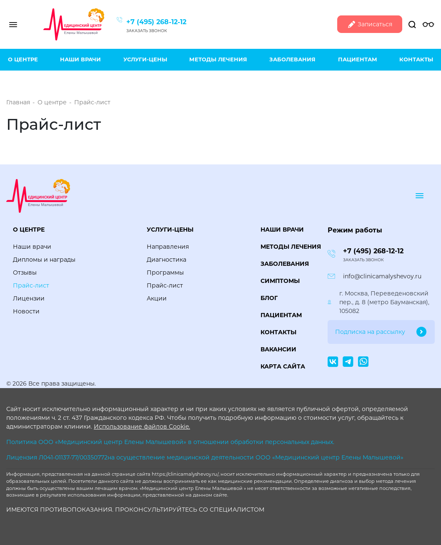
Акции (157, 298)
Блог (269, 298)
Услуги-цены (145, 59)
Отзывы (25, 272)
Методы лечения (218, 59)
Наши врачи (80, 59)
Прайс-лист (31, 285)
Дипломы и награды (44, 259)
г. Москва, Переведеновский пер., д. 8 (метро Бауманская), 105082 (384, 302)
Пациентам (357, 59)
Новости (26, 311)
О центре (23, 59)
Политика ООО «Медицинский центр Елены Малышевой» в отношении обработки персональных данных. (170, 442)
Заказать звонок (146, 30)
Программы (165, 272)
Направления (168, 246)
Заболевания (292, 59)
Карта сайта (283, 366)
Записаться (369, 24)
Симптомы (280, 281)
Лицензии (29, 298)
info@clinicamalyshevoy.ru (382, 276)
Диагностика (166, 259)
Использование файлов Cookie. (142, 426)
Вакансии (278, 349)
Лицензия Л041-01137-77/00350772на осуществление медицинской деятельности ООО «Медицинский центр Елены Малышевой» (204, 457)
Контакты (416, 59)
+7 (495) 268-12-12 (156, 22)
